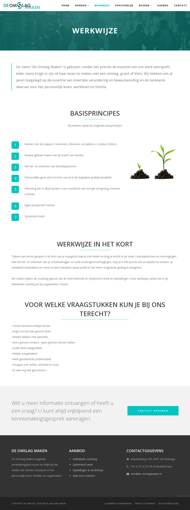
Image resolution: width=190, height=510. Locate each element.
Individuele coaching (85, 459)
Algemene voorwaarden (118, 503)
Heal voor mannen (84, 475)
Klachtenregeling (168, 503)
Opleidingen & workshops (88, 470)
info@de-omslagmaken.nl (146, 474)
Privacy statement (145, 503)
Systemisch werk (83, 464)
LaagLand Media (57, 503)
